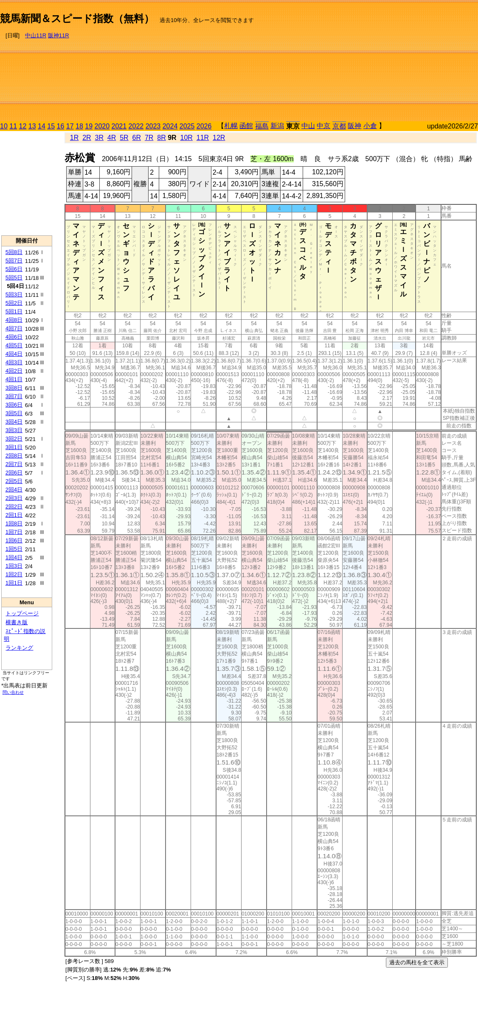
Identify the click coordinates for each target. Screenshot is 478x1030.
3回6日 (14, 405)
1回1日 (14, 583)
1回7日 (14, 532)
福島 (262, 126)
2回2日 (14, 506)
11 (13, 126)
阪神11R (58, 35)
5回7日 (14, 260)
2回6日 (14, 472)
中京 (323, 125)
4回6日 (14, 337)
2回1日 (14, 515)
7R (149, 137)
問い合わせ (13, 692)
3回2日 (14, 438)
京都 (339, 126)
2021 (119, 126)
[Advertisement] (384, 62)
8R (161, 137)
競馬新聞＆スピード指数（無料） (77, 18)
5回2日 (14, 303)
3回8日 (14, 388)
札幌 (231, 125)
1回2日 (14, 574)
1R (74, 137)
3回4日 (14, 422)
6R (136, 137)
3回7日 (14, 396)
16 (61, 126)
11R (203, 137)
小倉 (370, 125)
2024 (170, 126)
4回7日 (14, 328)
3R (99, 137)
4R (111, 137)
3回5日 (14, 413)
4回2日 (14, 371)
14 (41, 126)
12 (23, 126)
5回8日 (14, 252)
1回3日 (14, 566)
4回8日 (14, 320)
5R (124, 137)
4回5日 (14, 345)
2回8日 (14, 455)
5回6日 (14, 269)
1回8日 (14, 523)
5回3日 (14, 294)
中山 (308, 125)
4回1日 (14, 379)
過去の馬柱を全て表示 (416, 962)
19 (89, 126)
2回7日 (14, 464)
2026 (204, 126)
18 (79, 126)
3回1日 (14, 447)
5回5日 (14, 277)
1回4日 (14, 557)
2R (86, 137)
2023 (153, 126)
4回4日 (14, 354)
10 (4, 126)
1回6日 (14, 540)
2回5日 (14, 481)
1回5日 (14, 549)
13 (32, 126)
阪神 (354, 125)
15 (51, 126)
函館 (246, 125)
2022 (136, 126)
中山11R (35, 35)
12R (219, 137)
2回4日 (14, 489)
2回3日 (14, 498)
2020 (102, 126)
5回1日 (14, 311)
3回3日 (14, 430)
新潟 (277, 125)
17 (70, 126)
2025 (187, 126)
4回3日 (14, 362)
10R (186, 137)
